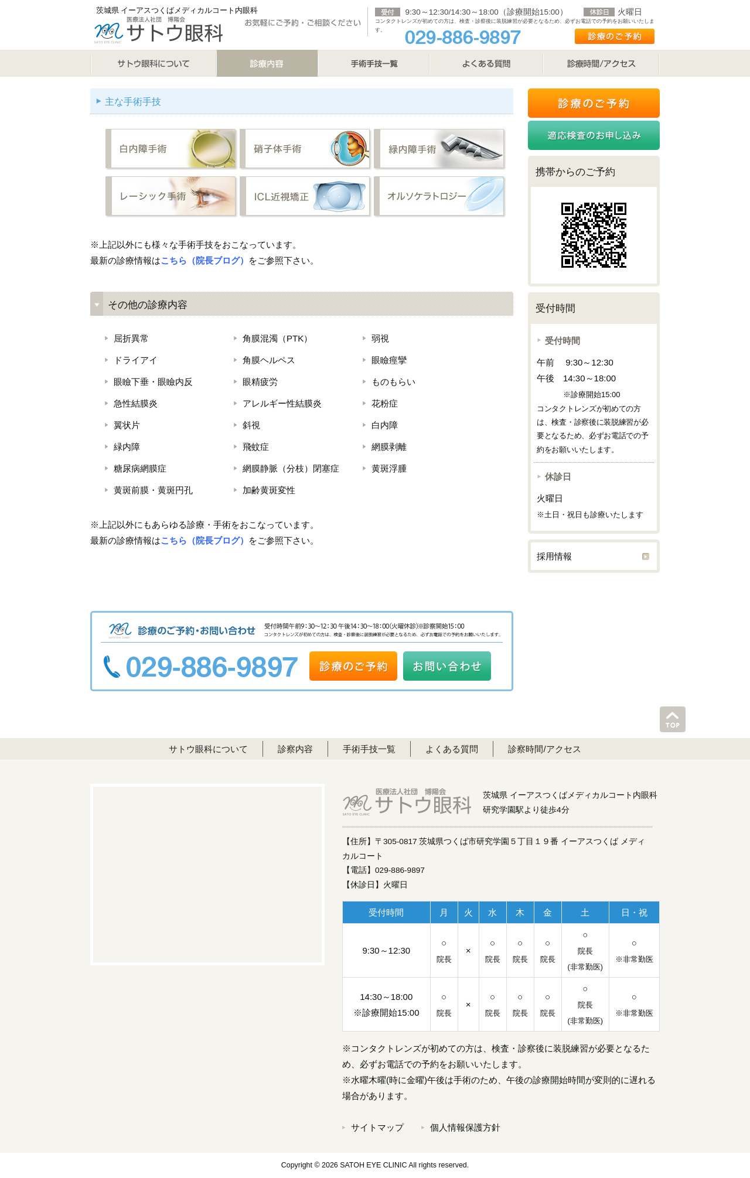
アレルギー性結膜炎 (282, 403)
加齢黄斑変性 (269, 490)
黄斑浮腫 (389, 468)
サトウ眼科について (153, 63)
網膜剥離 (389, 447)
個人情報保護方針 (465, 1127)
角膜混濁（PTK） (277, 338)
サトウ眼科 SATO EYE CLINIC (158, 29)
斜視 (251, 425)
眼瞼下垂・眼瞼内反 (153, 382)
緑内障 (127, 447)
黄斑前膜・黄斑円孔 (153, 490)
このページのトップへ (673, 719)
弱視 (380, 338)
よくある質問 (486, 63)
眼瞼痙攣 (389, 360)
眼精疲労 (260, 382)
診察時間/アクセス (544, 749)
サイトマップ (377, 1127)
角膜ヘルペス (269, 360)
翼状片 (127, 425)
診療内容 (267, 63)
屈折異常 (131, 338)
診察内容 (295, 749)
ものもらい (393, 382)
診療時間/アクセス (601, 63)
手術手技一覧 (369, 749)
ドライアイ (136, 360)
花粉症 (384, 403)
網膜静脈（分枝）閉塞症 (291, 468)
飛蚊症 (256, 447)
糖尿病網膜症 (140, 468)
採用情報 (554, 556)
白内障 (384, 425)
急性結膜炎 (136, 403)
